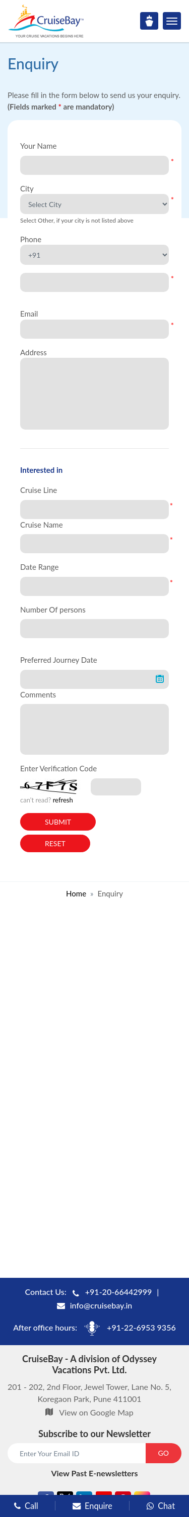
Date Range (39, 566)
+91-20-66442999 (118, 1291)
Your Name (38, 145)
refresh (63, 800)
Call (26, 1505)
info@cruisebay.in (101, 1305)
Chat (161, 1505)
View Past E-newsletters (94, 1473)
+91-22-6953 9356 (141, 1327)
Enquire (92, 1505)
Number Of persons (53, 609)
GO (163, 1453)
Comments (38, 694)
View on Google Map (96, 1412)
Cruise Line (38, 489)
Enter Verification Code (58, 768)
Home (76, 893)
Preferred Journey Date (58, 659)
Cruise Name (41, 524)
